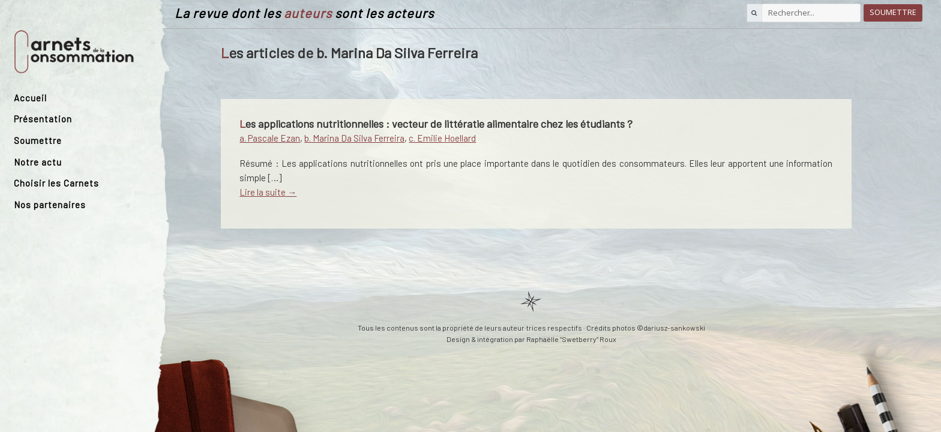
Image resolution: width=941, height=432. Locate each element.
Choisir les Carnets (56, 183)
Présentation (43, 118)
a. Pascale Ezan (269, 138)
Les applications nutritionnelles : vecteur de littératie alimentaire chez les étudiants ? (436, 123)
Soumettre (38, 140)
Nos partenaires (50, 204)
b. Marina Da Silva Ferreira (354, 138)
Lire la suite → (267, 192)
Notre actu (38, 162)
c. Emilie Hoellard (442, 138)
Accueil (30, 97)
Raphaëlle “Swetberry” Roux (571, 339)
